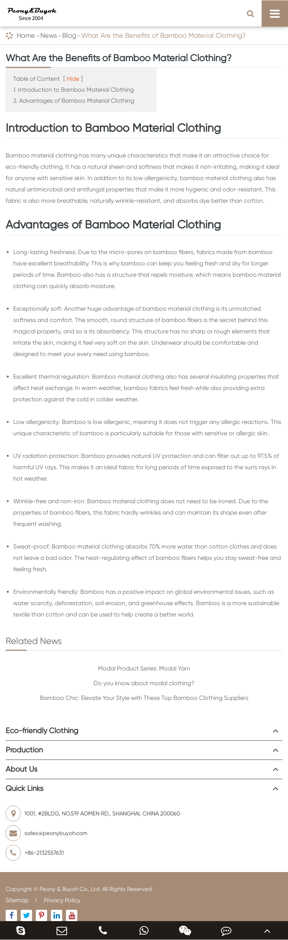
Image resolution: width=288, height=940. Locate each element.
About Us (21, 769)
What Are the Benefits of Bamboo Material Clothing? (163, 35)
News (48, 35)
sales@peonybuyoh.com (46, 833)
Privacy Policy (62, 900)
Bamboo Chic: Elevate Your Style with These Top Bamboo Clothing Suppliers (144, 697)
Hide (73, 78)
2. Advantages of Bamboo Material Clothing (73, 100)
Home (26, 35)
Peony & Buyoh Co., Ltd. (70, 889)
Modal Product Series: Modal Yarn (144, 668)
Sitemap (17, 900)
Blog (69, 35)
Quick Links (24, 788)
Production (24, 750)
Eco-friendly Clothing (42, 730)
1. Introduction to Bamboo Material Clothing (73, 89)
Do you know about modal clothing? (144, 683)
